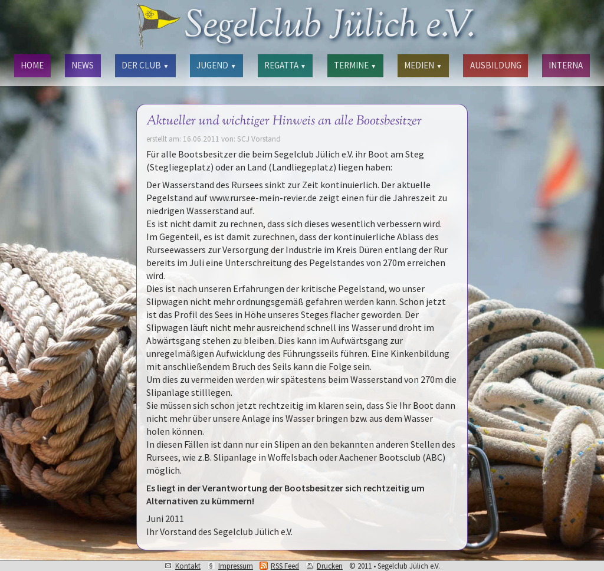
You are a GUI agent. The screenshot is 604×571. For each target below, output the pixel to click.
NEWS (82, 65)
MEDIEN (423, 65)
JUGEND (216, 65)
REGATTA (285, 65)
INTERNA (566, 65)
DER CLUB (145, 65)
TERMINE (355, 65)
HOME (32, 65)
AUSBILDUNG (495, 65)
